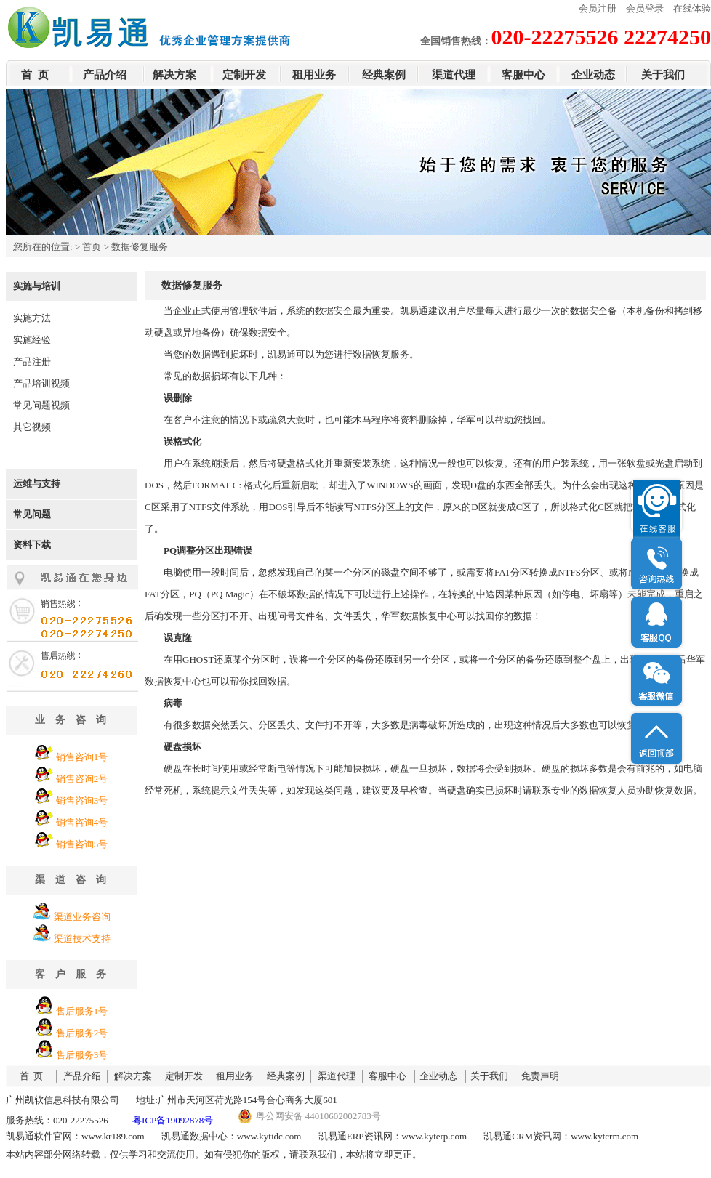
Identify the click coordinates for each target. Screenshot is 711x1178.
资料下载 (32, 544)
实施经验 (32, 339)
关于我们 (663, 75)
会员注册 (597, 8)
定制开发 (244, 75)
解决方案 (174, 75)
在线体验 (692, 8)
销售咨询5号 (82, 844)
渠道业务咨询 (82, 916)
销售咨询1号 (82, 756)
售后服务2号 (82, 1033)
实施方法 (32, 317)
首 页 (35, 75)
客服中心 (523, 75)
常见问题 (32, 514)
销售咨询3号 (82, 800)
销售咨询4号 (82, 822)
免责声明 (540, 1075)
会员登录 (645, 8)
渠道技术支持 (82, 938)
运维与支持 (36, 483)
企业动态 (593, 75)
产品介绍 (104, 75)
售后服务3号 (82, 1054)
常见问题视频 (41, 405)
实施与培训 (36, 286)
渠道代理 (453, 75)
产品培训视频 (41, 383)
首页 (91, 246)
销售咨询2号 (82, 778)
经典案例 (384, 75)
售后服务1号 (82, 1011)
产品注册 (32, 361)
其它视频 (32, 426)
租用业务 (314, 75)
